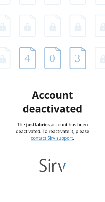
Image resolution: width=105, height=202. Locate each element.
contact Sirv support (52, 138)
